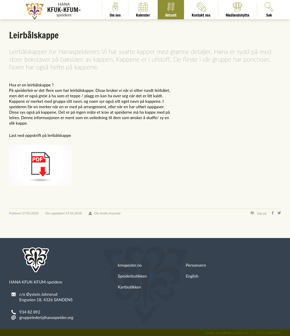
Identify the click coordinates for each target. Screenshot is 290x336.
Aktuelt (170, 9)
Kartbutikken (129, 286)
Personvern (196, 265)
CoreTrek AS (240, 332)
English (192, 275)
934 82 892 (29, 311)
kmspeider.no (130, 265)
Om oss (115, 9)
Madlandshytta (237, 9)
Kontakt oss (201, 9)
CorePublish (273, 332)
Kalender (143, 9)
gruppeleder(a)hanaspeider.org (46, 317)
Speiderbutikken (132, 275)
